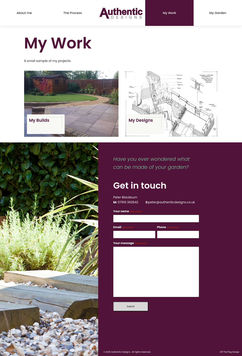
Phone (168, 227)
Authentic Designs (120, 351)
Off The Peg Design (229, 351)
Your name (127, 211)
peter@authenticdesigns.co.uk (171, 202)
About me (24, 13)
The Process (72, 13)
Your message (130, 243)
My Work (169, 13)
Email (123, 227)
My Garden (217, 13)
